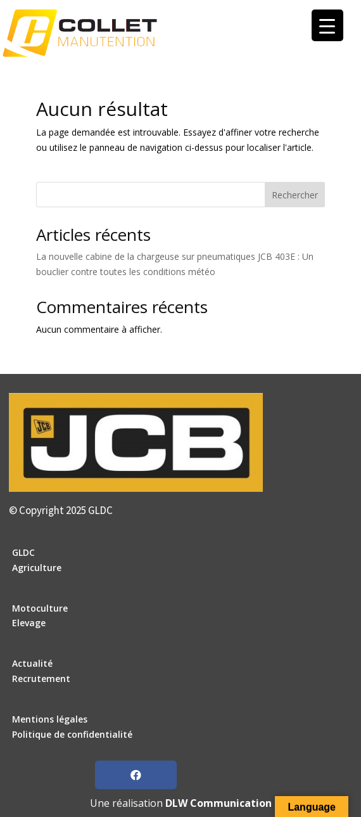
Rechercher (295, 195)
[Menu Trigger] (327, 25)
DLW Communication (218, 803)
